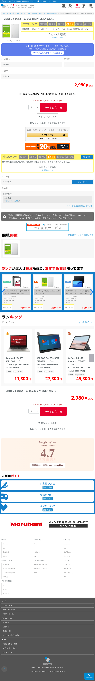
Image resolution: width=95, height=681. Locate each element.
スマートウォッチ (9, 573)
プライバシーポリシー (10, 648)
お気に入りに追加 (47, 116)
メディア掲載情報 (9, 610)
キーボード (7, 593)
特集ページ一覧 (8, 614)
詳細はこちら (57, 37)
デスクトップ (69, 573)
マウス (5, 589)
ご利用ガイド (7, 605)
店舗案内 (6, 627)
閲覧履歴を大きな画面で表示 (81, 235)
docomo (6, 544)
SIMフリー (6, 556)
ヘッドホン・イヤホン (41, 569)
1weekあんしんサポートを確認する (47, 53)
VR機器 (5, 577)
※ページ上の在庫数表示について (79, 206)
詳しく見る (87, 157)
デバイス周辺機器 (38, 560)
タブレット (67, 540)
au (4, 548)
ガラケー (6, 565)
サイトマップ (7, 652)
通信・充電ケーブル (41, 565)
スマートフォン (37, 540)
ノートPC (67, 565)
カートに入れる (53, 107)
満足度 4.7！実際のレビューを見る (47, 465)
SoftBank (6, 552)
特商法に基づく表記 (10, 644)
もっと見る (84, 322)
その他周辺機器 (6, 581)
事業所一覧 (7, 631)
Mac (65, 577)
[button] (47, 136)
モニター (6, 585)
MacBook (67, 569)
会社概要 (6, 622)
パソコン (66, 560)
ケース (36, 573)
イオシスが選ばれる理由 (11, 635)
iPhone (3, 540)
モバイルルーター (9, 569)
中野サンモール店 (11, 201)
